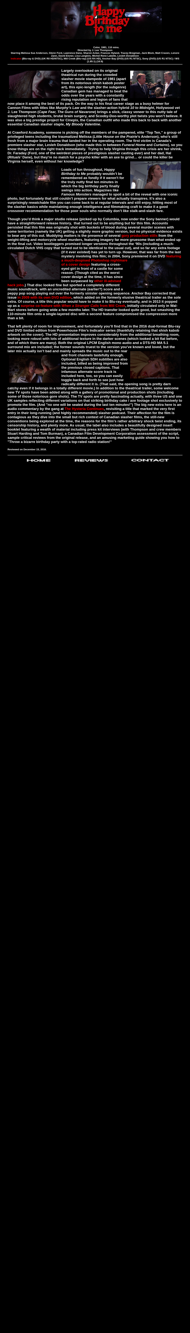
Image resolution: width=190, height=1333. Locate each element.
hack (12, 285)
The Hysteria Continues (84, 409)
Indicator (16, 58)
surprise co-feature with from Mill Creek (73, 306)
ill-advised (112, 281)
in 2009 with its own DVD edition (44, 297)
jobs (20, 285)
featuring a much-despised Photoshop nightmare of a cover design (121, 260)
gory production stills (139, 236)
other (98, 281)
